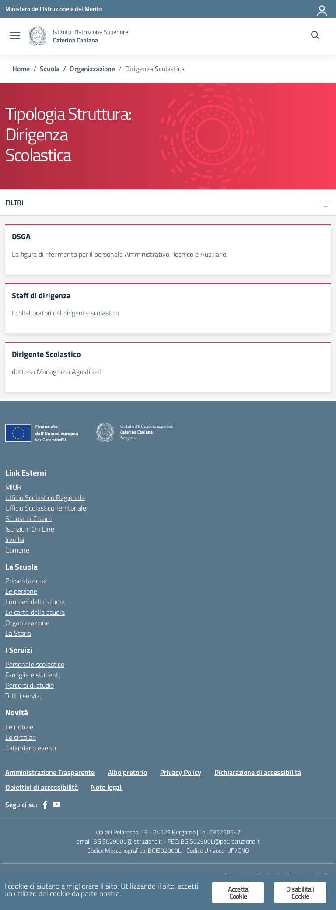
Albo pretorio (127, 772)
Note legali (107, 787)
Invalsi (14, 539)
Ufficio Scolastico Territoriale (45, 508)
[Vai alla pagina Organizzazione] (92, 68)
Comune (17, 550)
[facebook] (45, 804)
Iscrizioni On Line (29, 529)
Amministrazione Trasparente (49, 772)
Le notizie (19, 726)
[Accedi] (322, 8)
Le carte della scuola (35, 612)
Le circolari (20, 737)
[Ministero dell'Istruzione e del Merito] (53, 8)
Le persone (21, 591)
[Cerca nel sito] (315, 36)
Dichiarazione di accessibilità (257, 772)
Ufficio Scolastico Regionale (45, 497)
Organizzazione (27, 622)
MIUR (13, 487)
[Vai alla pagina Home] (21, 68)
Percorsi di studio (29, 685)
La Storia (18, 633)
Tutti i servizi (23, 695)
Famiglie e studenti (32, 674)
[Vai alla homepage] (37, 36)
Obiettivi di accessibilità (41, 787)
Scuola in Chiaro (28, 518)
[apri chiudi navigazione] (15, 36)
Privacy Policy (180, 772)
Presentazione (26, 580)
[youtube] (56, 804)
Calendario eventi (30, 747)
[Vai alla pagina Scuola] (50, 68)
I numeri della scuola (35, 601)
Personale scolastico (34, 664)
